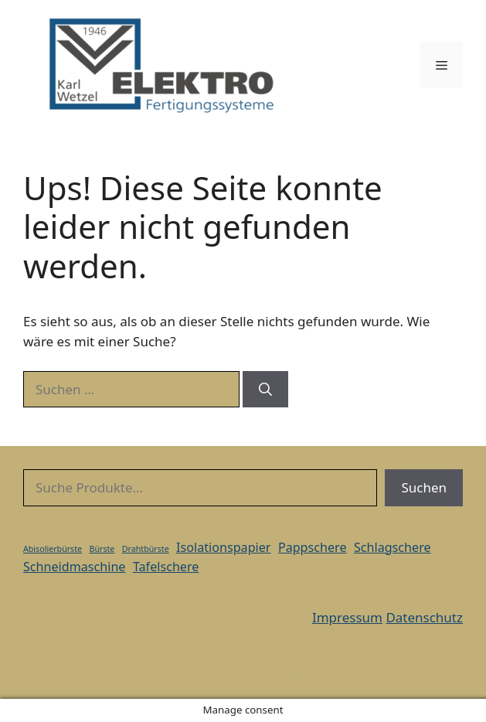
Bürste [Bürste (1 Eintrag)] (102, 548)
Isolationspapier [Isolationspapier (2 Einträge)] (223, 547)
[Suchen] (265, 389)
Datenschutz (424, 617)
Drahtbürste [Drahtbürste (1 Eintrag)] (145, 548)
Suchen (424, 487)
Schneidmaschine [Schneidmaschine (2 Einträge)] (74, 566)
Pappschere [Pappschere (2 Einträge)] (312, 547)
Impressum (347, 617)
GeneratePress (325, 674)
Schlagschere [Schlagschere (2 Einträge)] (392, 547)
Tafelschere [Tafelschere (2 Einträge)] (166, 566)
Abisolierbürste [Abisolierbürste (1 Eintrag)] (52, 548)
